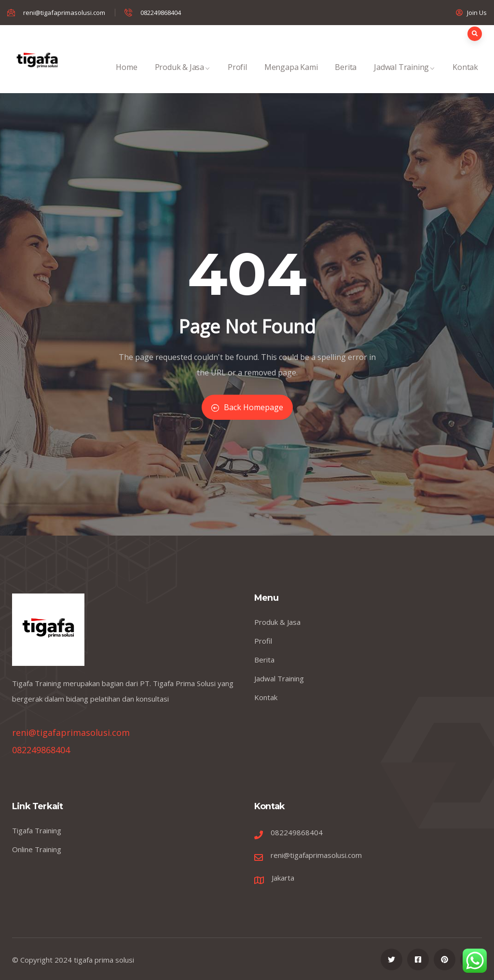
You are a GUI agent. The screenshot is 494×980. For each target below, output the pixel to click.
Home (126, 77)
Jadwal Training (404, 77)
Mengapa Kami (291, 77)
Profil (237, 77)
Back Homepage (247, 407)
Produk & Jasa (182, 77)
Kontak (465, 77)
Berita (346, 77)
